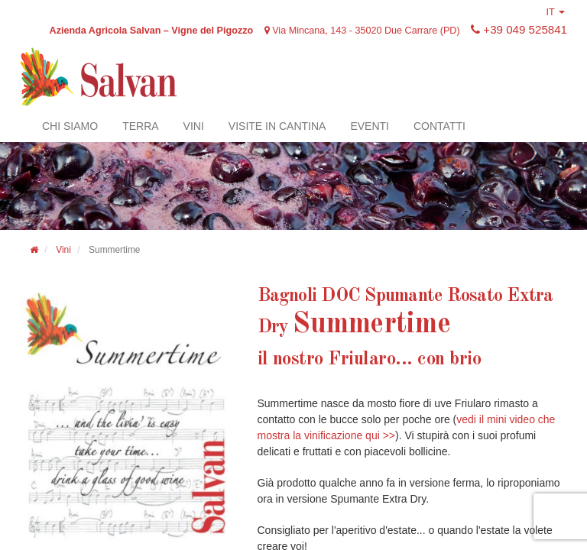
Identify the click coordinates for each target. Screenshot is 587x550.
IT (553, 12)
